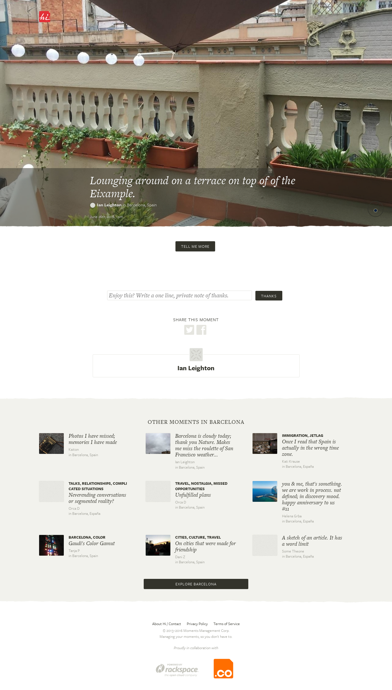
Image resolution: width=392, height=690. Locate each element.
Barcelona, (142, 205)
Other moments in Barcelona (196, 422)
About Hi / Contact (166, 623)
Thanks (269, 296)
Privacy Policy (197, 623)
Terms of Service (226, 623)
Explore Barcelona (196, 584)
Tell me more (195, 246)
